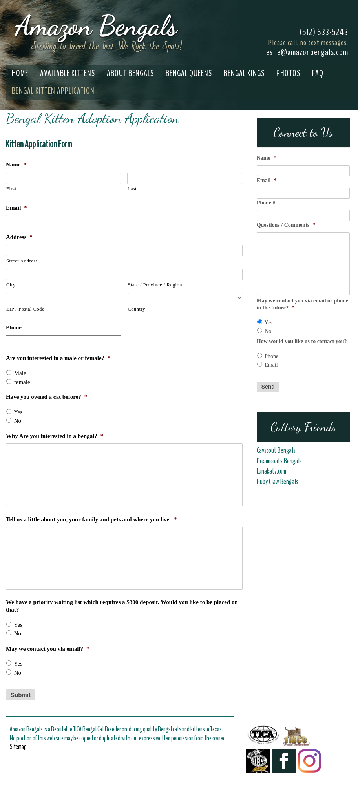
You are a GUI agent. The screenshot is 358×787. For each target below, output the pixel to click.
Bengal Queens (189, 73)
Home (20, 73)
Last (132, 189)
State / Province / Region (155, 285)
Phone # (266, 203)
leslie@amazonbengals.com (306, 52)
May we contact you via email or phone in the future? (302, 304)
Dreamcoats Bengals (280, 461)
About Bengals (130, 73)
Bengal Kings (244, 73)
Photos (288, 73)
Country (137, 309)
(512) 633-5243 (324, 32)
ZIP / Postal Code (25, 309)
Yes (18, 412)
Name (16, 164)
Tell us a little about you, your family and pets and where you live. (91, 519)
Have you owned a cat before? (46, 397)
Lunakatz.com (271, 471)
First (11, 189)
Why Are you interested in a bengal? (54, 436)
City (11, 285)
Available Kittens (67, 73)
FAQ (317, 73)
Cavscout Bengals (276, 450)
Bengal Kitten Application (53, 91)
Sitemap (18, 746)
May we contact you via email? (48, 649)
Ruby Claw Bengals (277, 482)
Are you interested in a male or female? (58, 358)
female (22, 382)
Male (20, 373)
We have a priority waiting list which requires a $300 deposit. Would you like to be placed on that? (122, 606)
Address (19, 237)
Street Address (22, 261)
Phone (14, 327)
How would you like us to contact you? (302, 341)
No (17, 421)
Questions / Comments (286, 225)
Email (16, 207)
